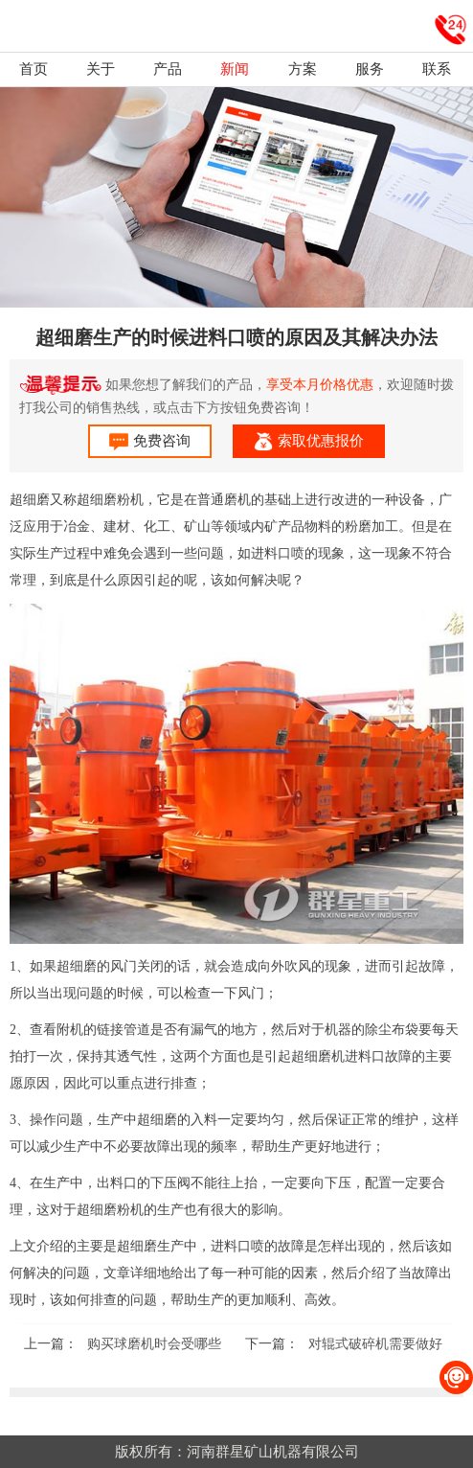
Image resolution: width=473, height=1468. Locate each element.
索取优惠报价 (309, 441)
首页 (33, 69)
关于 (100, 69)
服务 (369, 69)
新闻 (234, 69)
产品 (167, 69)
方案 (302, 69)
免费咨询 (150, 441)
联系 (436, 69)
